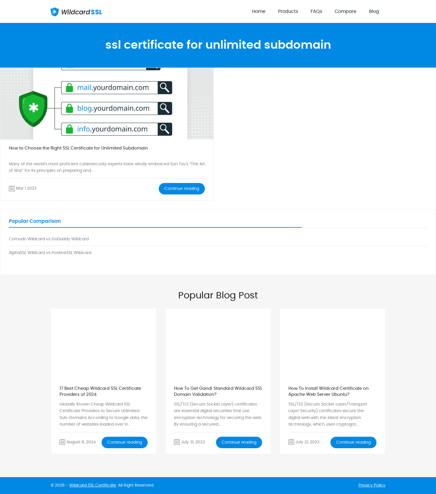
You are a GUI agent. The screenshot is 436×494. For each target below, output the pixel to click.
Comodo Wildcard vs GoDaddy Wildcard (49, 239)
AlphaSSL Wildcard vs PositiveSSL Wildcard (50, 253)
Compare (345, 11)
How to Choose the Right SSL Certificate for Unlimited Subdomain (78, 148)
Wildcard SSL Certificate (92, 485)
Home (258, 11)
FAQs (316, 11)
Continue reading (182, 189)
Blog (374, 11)
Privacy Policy (371, 485)
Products (288, 11)
